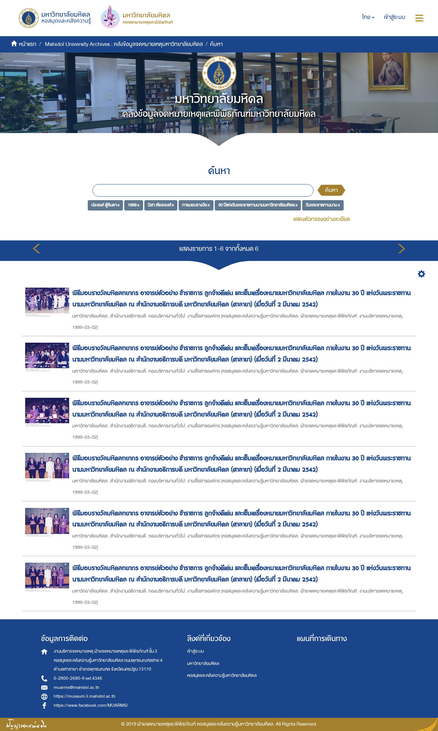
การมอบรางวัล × (196, 205)
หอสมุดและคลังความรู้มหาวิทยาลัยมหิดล (222, 675)
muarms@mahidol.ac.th (76, 687)
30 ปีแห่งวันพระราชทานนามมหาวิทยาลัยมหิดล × (257, 205)
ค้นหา (331, 190)
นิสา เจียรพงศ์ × (161, 205)
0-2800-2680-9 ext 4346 (78, 678)
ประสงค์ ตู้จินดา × (105, 205)
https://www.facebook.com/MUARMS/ (91, 705)
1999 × (133, 205)
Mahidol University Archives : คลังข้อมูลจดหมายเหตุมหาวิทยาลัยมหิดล (124, 44)
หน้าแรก (27, 44)
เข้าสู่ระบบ (195, 651)
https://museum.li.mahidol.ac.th (84, 696)
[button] (368, 17)
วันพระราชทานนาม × (323, 205)
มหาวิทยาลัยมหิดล (203, 663)
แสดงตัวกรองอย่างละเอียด (321, 219)
